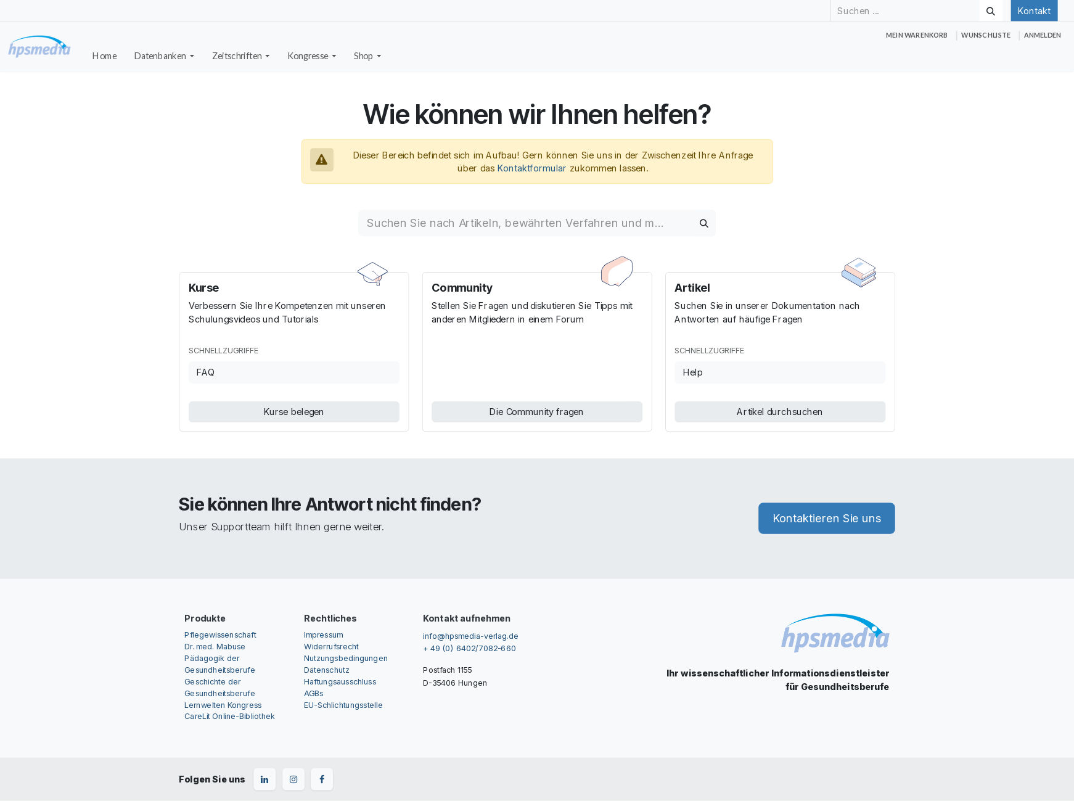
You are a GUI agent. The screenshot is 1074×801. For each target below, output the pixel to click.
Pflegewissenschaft (220, 634)
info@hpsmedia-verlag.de (471, 635)
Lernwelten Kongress (222, 704)
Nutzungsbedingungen (346, 657)
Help (693, 372)
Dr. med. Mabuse (214, 646)
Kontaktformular (532, 167)
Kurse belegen (294, 411)
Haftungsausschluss (340, 681)
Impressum (323, 634)
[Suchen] (990, 10)
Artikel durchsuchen (780, 411)
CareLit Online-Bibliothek (229, 716)
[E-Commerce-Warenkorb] (917, 35)
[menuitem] (105, 56)
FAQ (206, 372)
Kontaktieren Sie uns (827, 518)
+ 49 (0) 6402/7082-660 (469, 647)
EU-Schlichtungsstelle (343, 704)
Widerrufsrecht (331, 646)
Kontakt (1034, 10)
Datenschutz (327, 669)
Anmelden (1042, 35)
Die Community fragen (537, 411)
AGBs (313, 692)
